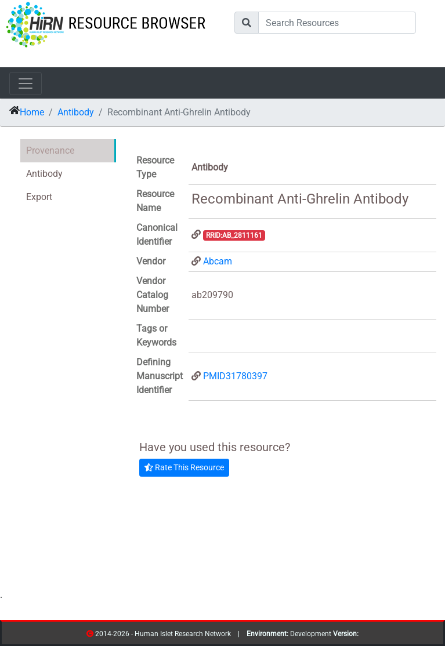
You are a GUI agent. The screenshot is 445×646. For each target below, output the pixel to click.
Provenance (50, 150)
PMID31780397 (235, 376)
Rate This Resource (184, 467)
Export (39, 196)
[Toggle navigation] (25, 83)
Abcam (217, 261)
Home (32, 112)
